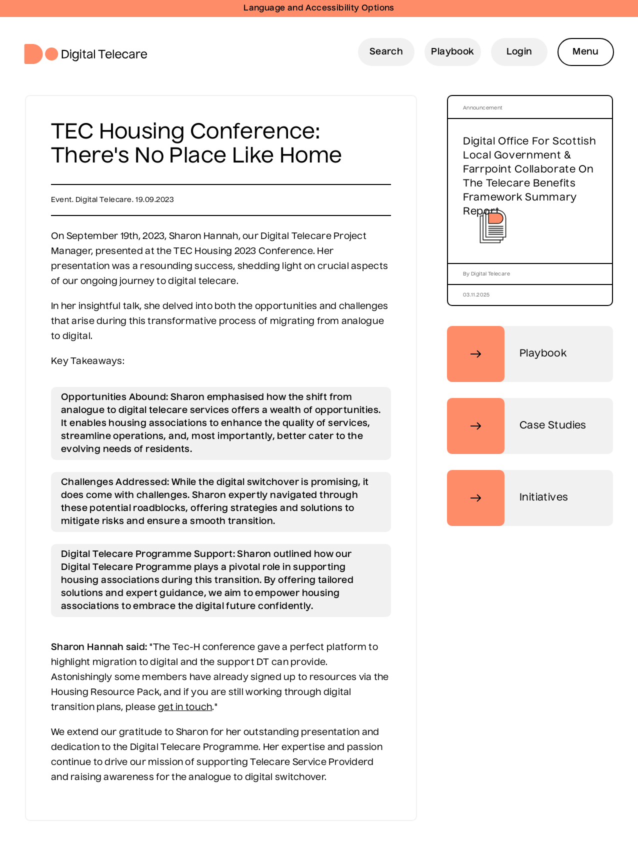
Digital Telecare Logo (90, 54)
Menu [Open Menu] (585, 52)
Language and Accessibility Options (319, 8)
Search (386, 52)
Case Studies (516, 426)
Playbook (452, 52)
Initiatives (507, 498)
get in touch (185, 707)
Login (519, 52)
